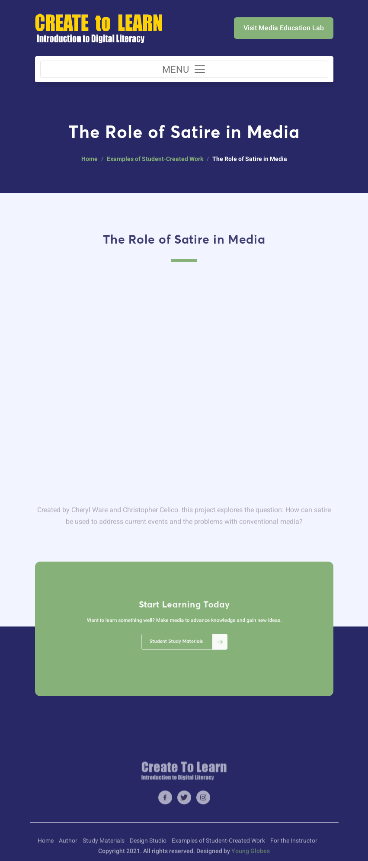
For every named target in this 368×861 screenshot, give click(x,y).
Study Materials (104, 845)
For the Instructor (293, 845)
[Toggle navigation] (184, 69)
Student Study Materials (186, 636)
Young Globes (250, 855)
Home (89, 158)
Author (68, 845)
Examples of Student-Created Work (155, 158)
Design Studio (148, 845)
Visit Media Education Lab (283, 28)
